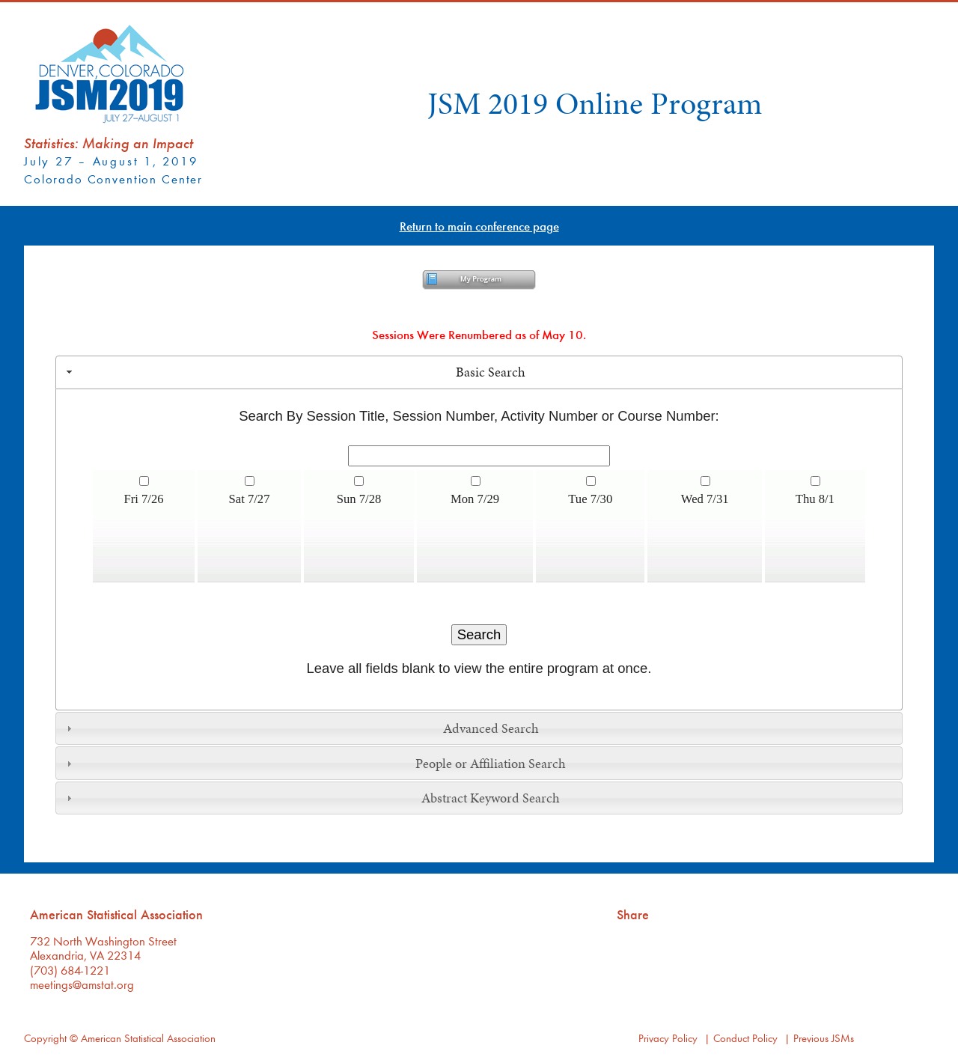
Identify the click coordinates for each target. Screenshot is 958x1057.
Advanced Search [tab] (301, 728)
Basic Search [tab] (294, 372)
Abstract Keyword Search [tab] (311, 798)
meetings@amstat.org (82, 984)
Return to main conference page (479, 225)
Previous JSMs (823, 1038)
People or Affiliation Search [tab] (314, 763)
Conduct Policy (745, 1038)
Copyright (45, 1038)
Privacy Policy (668, 1038)
